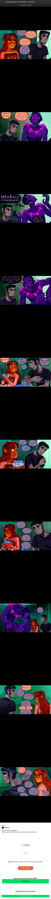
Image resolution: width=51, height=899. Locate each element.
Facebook (19, 839)
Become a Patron (25, 868)
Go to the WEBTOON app (25, 896)
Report (25, 853)
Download (25, 881)
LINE (13, 839)
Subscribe (26, 845)
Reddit (37, 839)
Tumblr (31, 839)
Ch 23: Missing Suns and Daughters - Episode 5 (19, 2)
